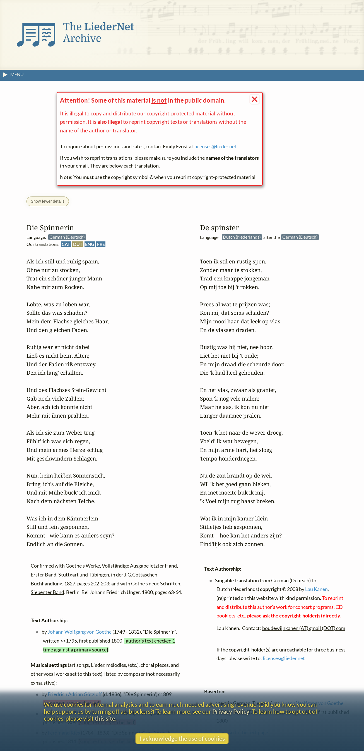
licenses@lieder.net (215, 146)
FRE (101, 244)
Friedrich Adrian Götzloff (75, 694)
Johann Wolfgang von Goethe (80, 632)
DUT (78, 244)
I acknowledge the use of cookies (182, 738)
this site (105, 718)
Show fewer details (47, 201)
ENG (89, 244)
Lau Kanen (316, 589)
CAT (66, 244)
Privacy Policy (230, 711)
